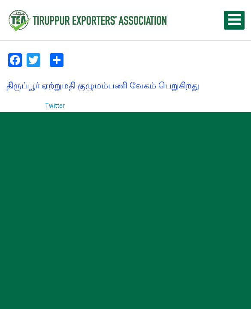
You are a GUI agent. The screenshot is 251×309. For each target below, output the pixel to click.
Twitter (55, 105)
